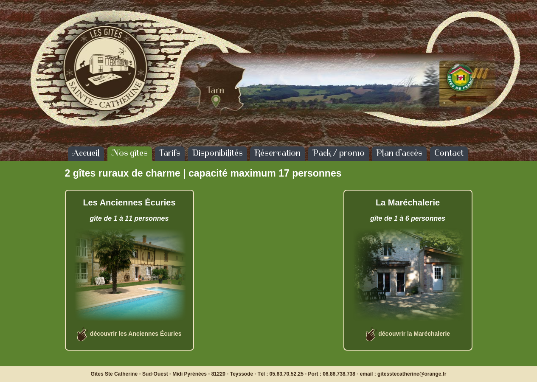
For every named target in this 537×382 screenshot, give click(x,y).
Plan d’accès (399, 152)
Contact (449, 152)
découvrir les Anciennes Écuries (136, 333)
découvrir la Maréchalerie (414, 333)
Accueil (86, 152)
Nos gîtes (130, 152)
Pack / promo (338, 152)
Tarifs (169, 152)
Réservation (277, 152)
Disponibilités (217, 152)
